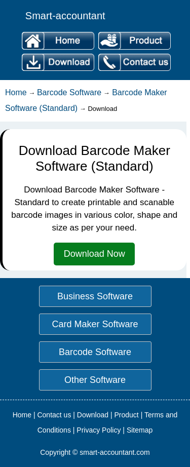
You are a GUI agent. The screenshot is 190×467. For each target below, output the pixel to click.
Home (16, 92)
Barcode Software (69, 92)
